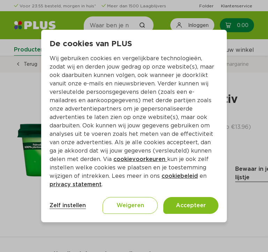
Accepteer (191, 205)
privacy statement (76, 184)
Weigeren (130, 205)
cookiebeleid (180, 176)
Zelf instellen (68, 205)
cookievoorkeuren (140, 159)
